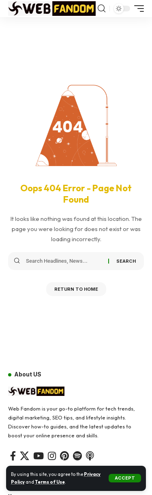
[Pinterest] (64, 456)
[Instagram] (52, 456)
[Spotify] (77, 456)
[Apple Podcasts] (90, 456)
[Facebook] (13, 456)
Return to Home (76, 289)
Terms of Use (50, 482)
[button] (125, 478)
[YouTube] (38, 456)
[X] (24, 456)
